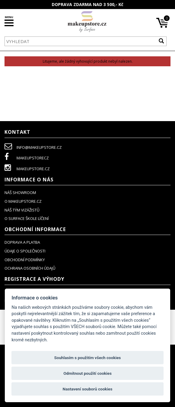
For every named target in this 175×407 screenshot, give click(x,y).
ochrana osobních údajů (30, 268)
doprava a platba (22, 242)
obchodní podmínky (25, 259)
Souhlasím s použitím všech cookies (87, 357)
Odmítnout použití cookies (87, 373)
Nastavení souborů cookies (87, 389)
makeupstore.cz (27, 168)
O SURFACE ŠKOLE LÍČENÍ (27, 218)
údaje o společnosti (25, 251)
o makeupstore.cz (23, 201)
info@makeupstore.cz (33, 147)
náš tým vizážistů (22, 210)
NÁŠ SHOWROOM (20, 192)
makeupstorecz (27, 158)
